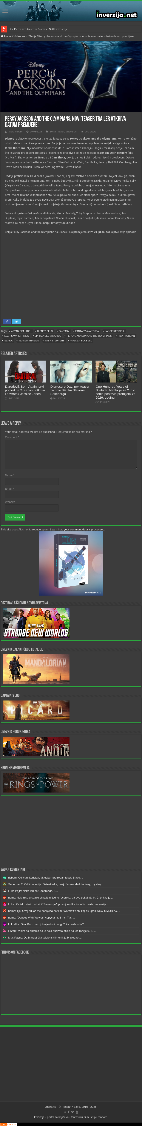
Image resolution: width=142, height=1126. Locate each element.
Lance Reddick (114, 331)
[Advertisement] (71, 831)
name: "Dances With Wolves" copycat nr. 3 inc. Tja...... (42, 917)
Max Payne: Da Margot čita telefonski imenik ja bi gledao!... (45, 937)
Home (6, 36)
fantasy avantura (87, 331)
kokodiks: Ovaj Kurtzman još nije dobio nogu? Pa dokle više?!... (47, 924)
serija (8, 340)
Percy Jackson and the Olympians (89, 336)
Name (9, 475)
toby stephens (54, 340)
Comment (12, 437)
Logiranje (50, 1106)
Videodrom (20, 36)
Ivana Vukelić (15, 131)
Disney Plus (45, 331)
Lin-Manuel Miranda (48, 336)
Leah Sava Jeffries (16, 336)
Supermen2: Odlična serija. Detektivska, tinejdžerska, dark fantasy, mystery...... (57, 884)
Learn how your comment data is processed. (77, 529)
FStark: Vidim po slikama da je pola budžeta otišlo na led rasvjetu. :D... (52, 930)
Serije (32, 36)
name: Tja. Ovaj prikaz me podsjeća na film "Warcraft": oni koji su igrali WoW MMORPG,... (64, 910)
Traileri (60, 131)
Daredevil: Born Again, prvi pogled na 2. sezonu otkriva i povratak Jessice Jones (25, 390)
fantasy (64, 331)
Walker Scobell (81, 340)
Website (10, 502)
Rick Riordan (126, 336)
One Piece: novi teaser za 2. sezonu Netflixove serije (38, 29)
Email (9, 488)
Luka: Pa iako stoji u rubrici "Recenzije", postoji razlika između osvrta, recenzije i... (59, 904)
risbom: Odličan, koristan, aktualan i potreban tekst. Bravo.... (45, 877)
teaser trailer (29, 340)
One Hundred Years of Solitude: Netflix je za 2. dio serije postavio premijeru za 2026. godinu (115, 392)
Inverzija (39, 1117)
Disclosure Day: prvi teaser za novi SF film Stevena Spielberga (70, 390)
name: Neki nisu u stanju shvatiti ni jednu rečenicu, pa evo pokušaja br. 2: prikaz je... (60, 897)
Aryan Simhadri (21, 331)
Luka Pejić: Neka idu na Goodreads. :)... (33, 891)
